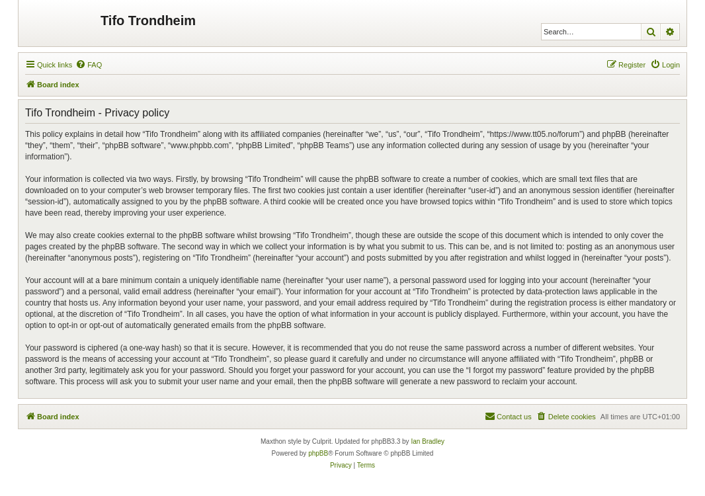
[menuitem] (88, 65)
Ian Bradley (427, 441)
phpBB (318, 453)
